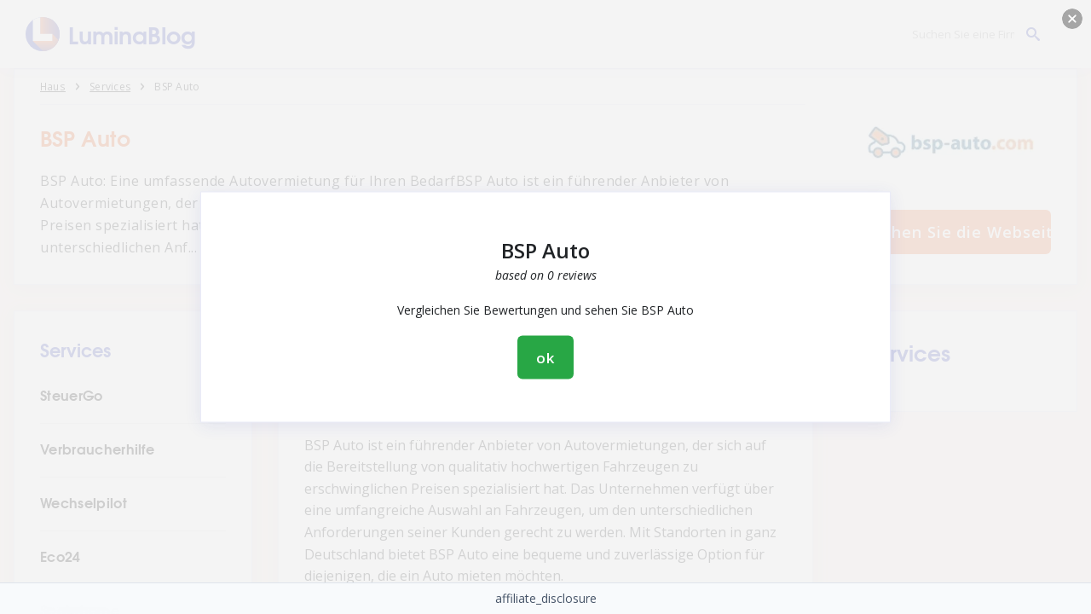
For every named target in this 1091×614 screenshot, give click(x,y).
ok (545, 358)
